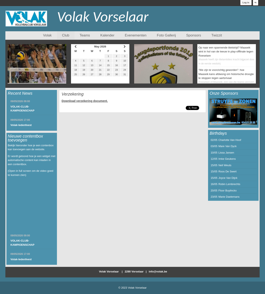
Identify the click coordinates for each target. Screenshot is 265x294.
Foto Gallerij (166, 35)
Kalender (107, 35)
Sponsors (193, 35)
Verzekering (73, 94)
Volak (47, 35)
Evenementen (136, 35)
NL (255, 2)
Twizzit (216, 35)
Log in (245, 2)
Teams (85, 35)
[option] (233, 111)
